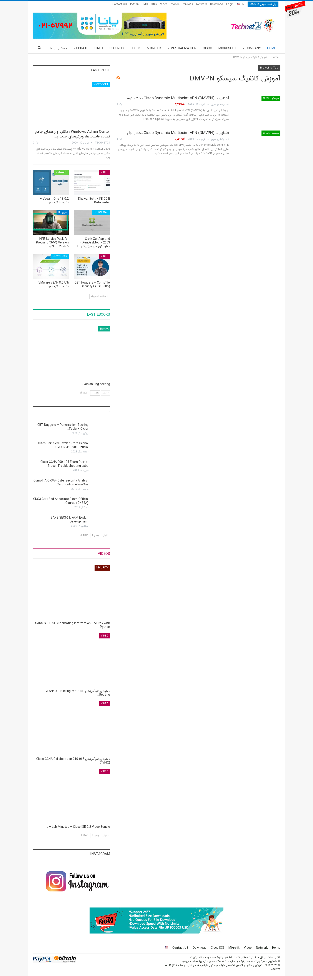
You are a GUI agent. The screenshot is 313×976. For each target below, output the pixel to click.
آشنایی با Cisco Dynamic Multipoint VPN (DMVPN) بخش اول (178, 133)
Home (271, 48)
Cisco (207, 48)
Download (216, 4)
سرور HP (62, 212)
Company (253, 48)
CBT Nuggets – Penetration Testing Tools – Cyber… (62, 427)
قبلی (105, 393)
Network (201, 4)
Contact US (119, 4)
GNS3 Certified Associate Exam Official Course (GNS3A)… (60, 501)
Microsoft (227, 48)
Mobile (175, 4)
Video (164, 4)
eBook (136, 48)
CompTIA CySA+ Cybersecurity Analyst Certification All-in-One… (60, 482)
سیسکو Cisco (271, 98)
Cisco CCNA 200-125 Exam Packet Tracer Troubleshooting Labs (64, 464)
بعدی (95, 393)
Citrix (154, 4)
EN (240, 4)
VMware (61, 172)
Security (117, 48)
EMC (145, 4)
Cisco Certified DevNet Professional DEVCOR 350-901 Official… (63, 445)
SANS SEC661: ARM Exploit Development (69, 519)
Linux (99, 48)
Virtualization (183, 48)
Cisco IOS (217, 947)
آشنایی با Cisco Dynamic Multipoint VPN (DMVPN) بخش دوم (178, 98)
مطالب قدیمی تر (99, 296)
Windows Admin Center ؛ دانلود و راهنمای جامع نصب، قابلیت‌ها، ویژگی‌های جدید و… (72, 134)
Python (134, 4)
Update (82, 48)
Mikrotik (188, 4)
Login (229, 4)
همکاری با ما (58, 48)
